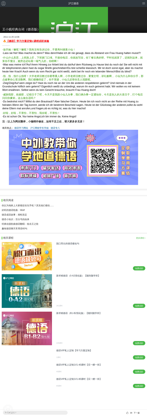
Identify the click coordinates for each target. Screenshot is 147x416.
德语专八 (55, 128)
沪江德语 (73, 3)
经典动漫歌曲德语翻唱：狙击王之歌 (20, 224)
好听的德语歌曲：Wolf (13, 210)
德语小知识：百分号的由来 (15, 219)
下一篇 (137, 413)
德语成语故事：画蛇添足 (14, 214)
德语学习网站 (21, 128)
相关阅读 (8, 200)
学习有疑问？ (11, 413)
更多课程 (140, 238)
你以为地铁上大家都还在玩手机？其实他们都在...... (28, 205)
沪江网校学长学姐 (39, 128)
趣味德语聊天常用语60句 (14, 228)
